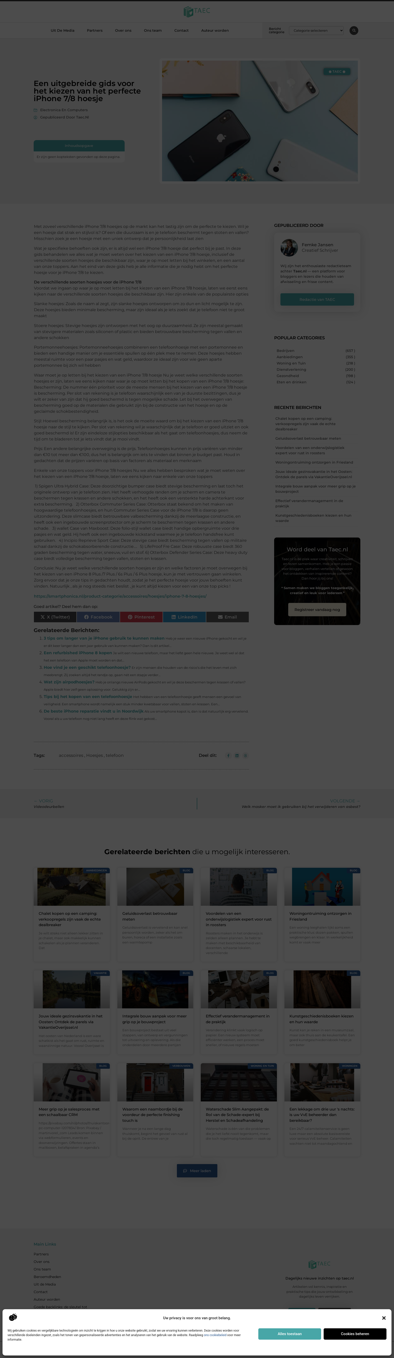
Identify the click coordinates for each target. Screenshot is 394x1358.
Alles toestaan (290, 1334)
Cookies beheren (355, 1334)
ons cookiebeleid (215, 1335)
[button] (383, 1318)
